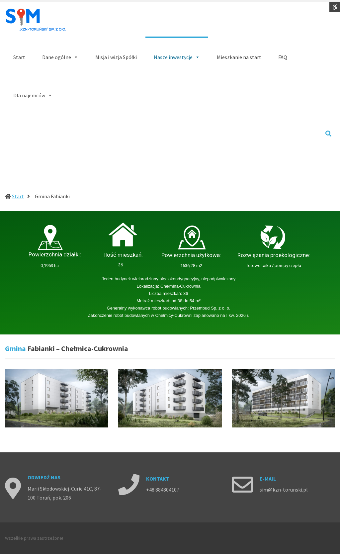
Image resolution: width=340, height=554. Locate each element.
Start (18, 196)
